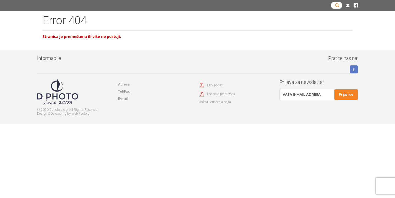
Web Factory (80, 114)
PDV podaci (215, 85)
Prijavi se (346, 95)
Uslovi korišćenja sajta (215, 102)
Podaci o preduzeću (221, 94)
